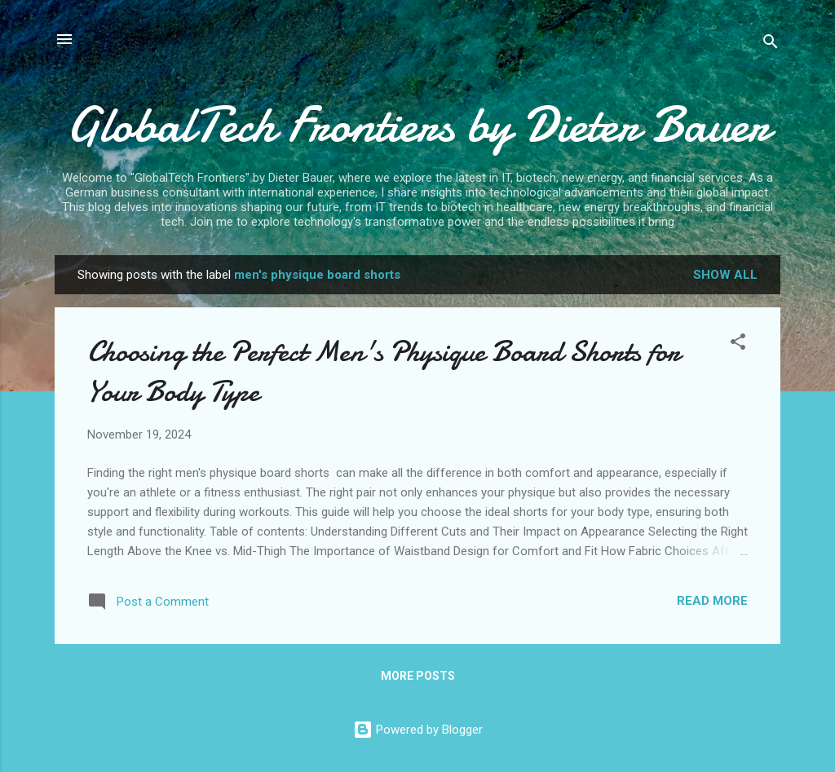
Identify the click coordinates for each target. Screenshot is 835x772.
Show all (725, 274)
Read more (712, 600)
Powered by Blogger (418, 729)
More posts (418, 675)
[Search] (770, 44)
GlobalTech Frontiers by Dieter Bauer (418, 125)
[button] (738, 344)
